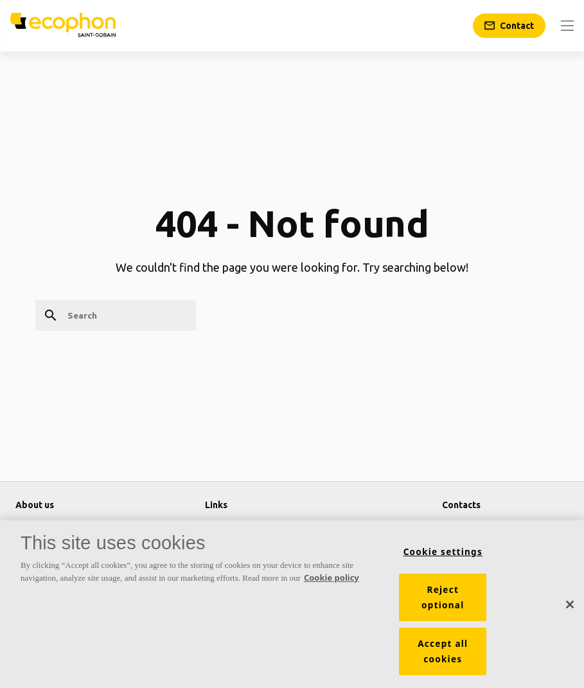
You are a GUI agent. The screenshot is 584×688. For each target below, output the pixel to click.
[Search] (115, 315)
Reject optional (442, 601)
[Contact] (509, 25)
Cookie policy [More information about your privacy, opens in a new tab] (331, 581)
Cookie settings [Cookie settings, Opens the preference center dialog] (442, 555)
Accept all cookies (443, 655)
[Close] (570, 608)
